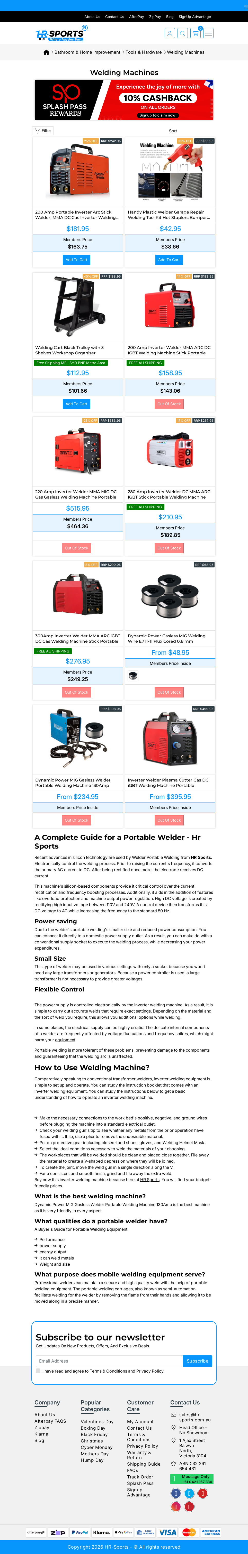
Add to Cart (76, 259)
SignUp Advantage (195, 16)
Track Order (140, 1476)
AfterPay (136, 16)
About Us (92, 16)
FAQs (132, 1470)
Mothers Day (95, 1453)
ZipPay (155, 16)
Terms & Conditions (108, 1371)
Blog (170, 16)
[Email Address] (124, 1361)
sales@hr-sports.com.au (195, 1417)
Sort (173, 130)
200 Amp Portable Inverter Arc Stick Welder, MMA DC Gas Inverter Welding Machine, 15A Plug (75, 217)
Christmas (92, 1440)
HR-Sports (117, 1547)
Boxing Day (93, 1428)
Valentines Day (97, 1421)
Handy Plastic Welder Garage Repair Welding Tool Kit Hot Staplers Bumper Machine (167, 217)
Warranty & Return (139, 1455)
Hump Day (92, 1460)
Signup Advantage (138, 1492)
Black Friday (94, 1434)
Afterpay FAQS (50, 1421)
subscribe (198, 1361)
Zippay (41, 1427)
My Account (140, 1421)
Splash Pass (140, 1483)
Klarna (41, 1434)
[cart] (194, 33)
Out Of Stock (169, 403)
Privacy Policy (149, 1371)
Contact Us (114, 16)
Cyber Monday (96, 1447)
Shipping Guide (144, 1464)
